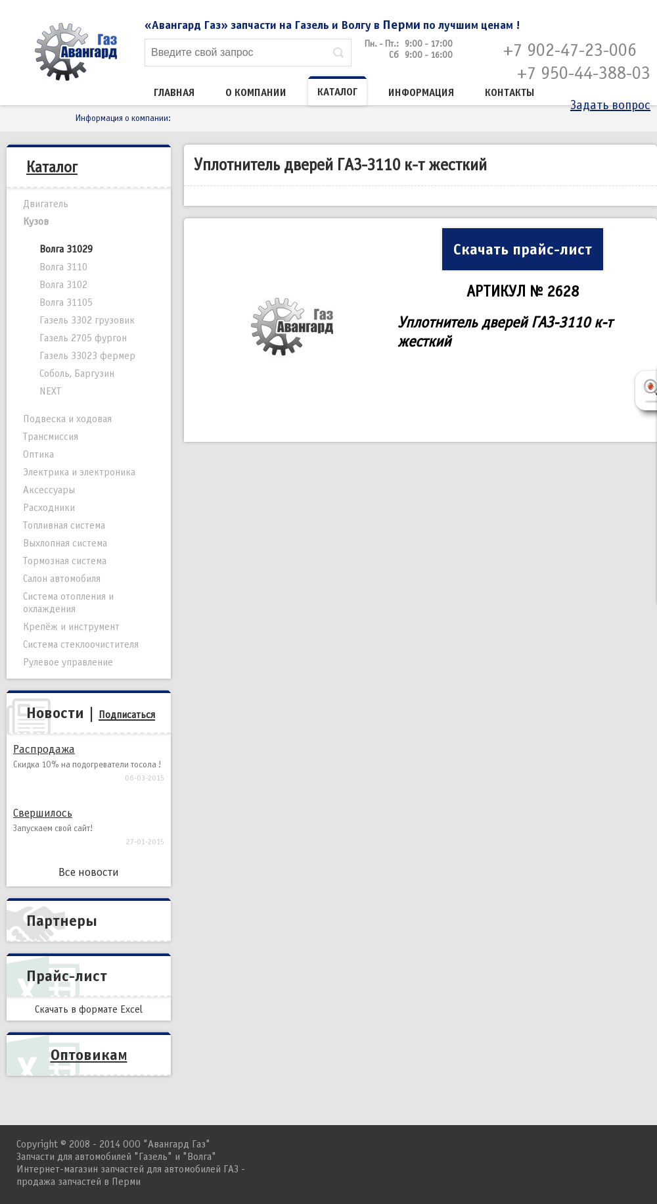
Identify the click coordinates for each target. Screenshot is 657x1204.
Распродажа (44, 749)
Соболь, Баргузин (76, 373)
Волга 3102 (63, 285)
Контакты (510, 93)
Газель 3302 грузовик (87, 320)
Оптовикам (89, 1055)
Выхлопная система (65, 543)
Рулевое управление (68, 662)
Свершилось (42, 813)
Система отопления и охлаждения (68, 602)
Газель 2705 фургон (83, 338)
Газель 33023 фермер (87, 356)
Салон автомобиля (62, 579)
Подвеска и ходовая (67, 419)
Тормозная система (64, 561)
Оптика (38, 454)
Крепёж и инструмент (71, 627)
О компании (255, 93)
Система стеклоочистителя (81, 644)
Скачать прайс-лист (522, 249)
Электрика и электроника (79, 472)
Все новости (88, 872)
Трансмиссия (50, 437)
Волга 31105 (66, 302)
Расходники (49, 508)
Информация (421, 93)
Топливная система (64, 525)
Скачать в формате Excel (89, 1009)
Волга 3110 (63, 267)
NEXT (50, 391)
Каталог (337, 92)
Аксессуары (49, 490)
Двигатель (45, 204)
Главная (174, 93)
